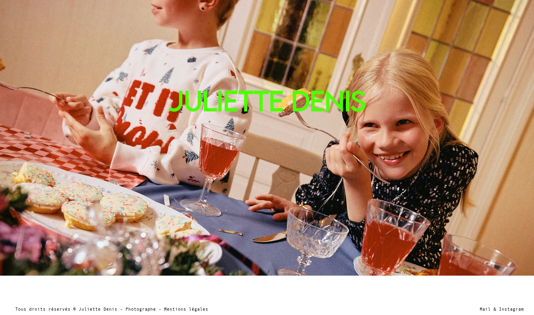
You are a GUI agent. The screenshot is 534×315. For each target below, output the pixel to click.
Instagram (510, 309)
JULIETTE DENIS (266, 101)
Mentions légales (186, 309)
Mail (485, 309)
